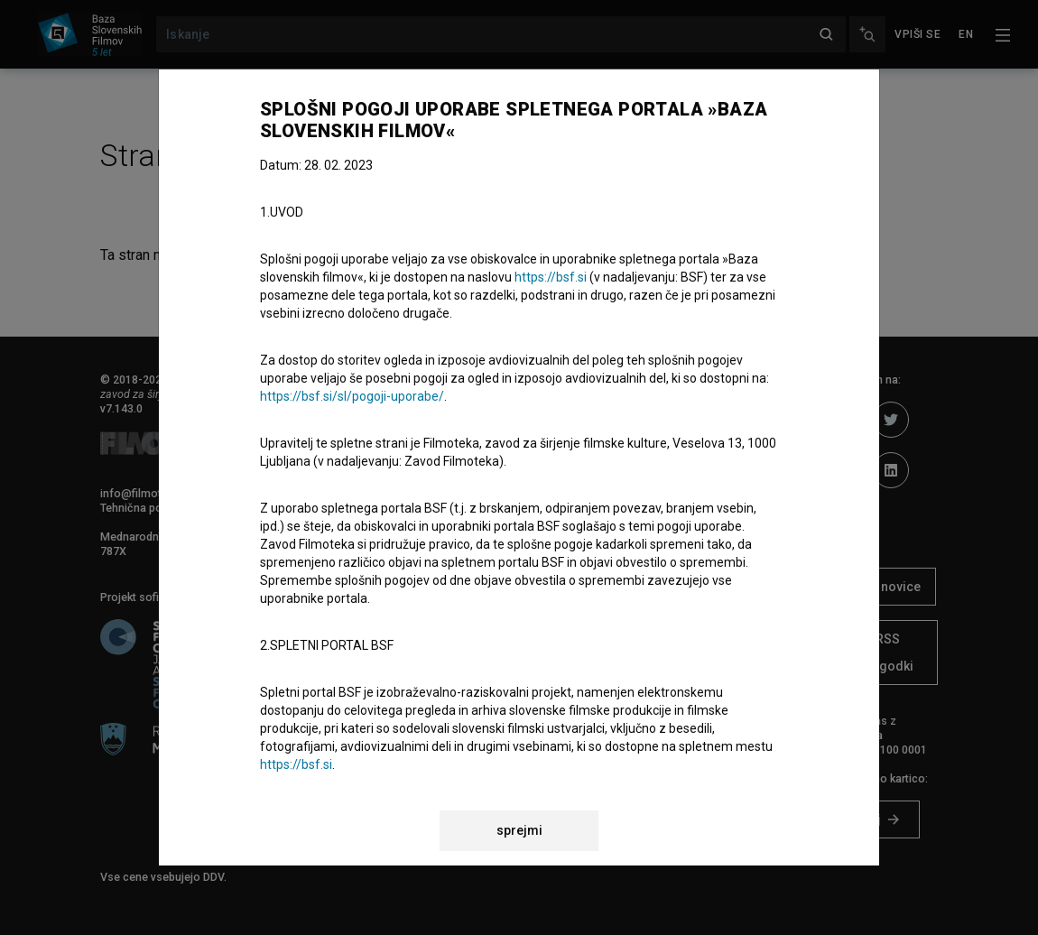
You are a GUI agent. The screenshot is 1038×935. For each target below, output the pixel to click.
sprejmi (519, 830)
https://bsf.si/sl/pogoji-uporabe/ (352, 396)
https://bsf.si (550, 277)
